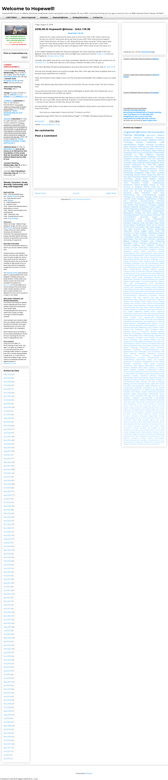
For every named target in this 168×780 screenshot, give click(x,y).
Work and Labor (147, 223)
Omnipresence (158, 355)
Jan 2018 (7, 740)
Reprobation (141, 359)
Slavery (136, 257)
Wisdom (152, 179)
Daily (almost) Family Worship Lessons (139, 118)
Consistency (127, 430)
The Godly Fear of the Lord (153, 299)
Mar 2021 (7, 601)
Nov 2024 (7, 440)
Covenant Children (140, 183)
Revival (135, 235)
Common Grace (128, 406)
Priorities (161, 416)
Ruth (125, 283)
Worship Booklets (135, 325)
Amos (154, 225)
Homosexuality (159, 303)
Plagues (136, 398)
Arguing (148, 402)
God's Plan (140, 319)
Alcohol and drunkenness (142, 317)
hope (156, 223)
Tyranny (142, 400)
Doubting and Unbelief (156, 279)
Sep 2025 (7, 404)
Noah (162, 436)
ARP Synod (160, 384)
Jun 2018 (7, 722)
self (157, 444)
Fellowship (127, 215)
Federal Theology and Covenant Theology (143, 196)
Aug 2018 (7, 715)
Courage (126, 247)
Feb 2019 (7, 693)
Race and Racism (158, 291)
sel (154, 444)
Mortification (128, 203)
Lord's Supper (155, 207)
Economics (152, 251)
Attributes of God (157, 259)
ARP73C (13, 95)
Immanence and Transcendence (133, 412)
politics (152, 307)
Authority (156, 215)
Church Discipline (156, 235)
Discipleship (146, 267)
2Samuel (161, 161)
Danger (125, 432)
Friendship (127, 243)
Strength (143, 235)
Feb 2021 (7, 605)
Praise (125, 323)
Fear (141, 257)
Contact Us (98, 17)
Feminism (139, 337)
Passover (161, 331)
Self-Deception (129, 343)
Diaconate (144, 217)
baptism (143, 159)
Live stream (142, 140)
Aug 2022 (7, 539)
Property (150, 438)
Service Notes (136, 420)
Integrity (161, 376)
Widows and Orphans (131, 301)
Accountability (140, 402)
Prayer (141, 144)
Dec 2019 (7, 656)
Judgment (155, 163)
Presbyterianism (129, 357)
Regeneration (143, 161)
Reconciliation (158, 237)
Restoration (148, 341)
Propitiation (142, 305)
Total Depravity (141, 205)
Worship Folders (144, 384)
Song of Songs (12, 218)
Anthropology (149, 335)
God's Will (154, 261)
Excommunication (130, 295)
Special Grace (154, 420)
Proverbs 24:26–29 (11, 81)
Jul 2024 (7, 455)
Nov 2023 (7, 484)
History (161, 329)
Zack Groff (136, 444)
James (126, 225)
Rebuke (126, 293)
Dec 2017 (7, 744)
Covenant (160, 173)
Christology (127, 153)
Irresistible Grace (150, 412)
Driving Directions (80, 17)
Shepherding (128, 259)
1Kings (149, 175)
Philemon (135, 380)
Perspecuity (134, 438)
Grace (134, 161)
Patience (161, 321)
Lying (135, 305)
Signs (141, 299)
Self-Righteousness (144, 323)
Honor (153, 311)
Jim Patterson (149, 434)
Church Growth (142, 404)
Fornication (153, 295)
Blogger (89, 773)
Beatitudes (160, 317)
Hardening (160, 319)
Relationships (133, 418)
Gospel (154, 217)
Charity (149, 301)
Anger (157, 307)
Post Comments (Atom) (80, 199)
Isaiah (125, 147)
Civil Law (161, 386)
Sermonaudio (155, 132)
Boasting (137, 349)
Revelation (147, 151)
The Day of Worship (156, 382)
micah (147, 219)
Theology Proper (130, 277)
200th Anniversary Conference (149, 345)
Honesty (135, 376)
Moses (132, 396)
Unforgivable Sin (148, 361)
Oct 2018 (7, 707)
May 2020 (7, 638)
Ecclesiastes (159, 189)
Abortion (126, 368)
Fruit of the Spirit (142, 265)
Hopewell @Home (60, 17)
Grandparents (127, 434)
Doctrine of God (158, 372)
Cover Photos (135, 430)
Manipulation (144, 436)
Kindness (126, 394)
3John (125, 317)
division (162, 422)
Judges (144, 231)
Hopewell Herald (143, 163)
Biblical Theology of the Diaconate (149, 181)
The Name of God (145, 422)
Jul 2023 (7, 499)
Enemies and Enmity (143, 229)
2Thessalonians (153, 263)
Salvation (135, 215)
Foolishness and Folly (146, 309)
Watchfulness (160, 442)
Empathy (149, 432)
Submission (136, 263)
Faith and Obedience (154, 167)
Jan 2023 (7, 521)
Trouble (153, 422)
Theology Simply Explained (139, 142)
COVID (143, 301)
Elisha (143, 432)
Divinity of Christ (157, 185)
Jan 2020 (7, 653)
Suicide (162, 420)
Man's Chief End (156, 231)
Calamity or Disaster (156, 368)
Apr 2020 (7, 642)
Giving (136, 231)
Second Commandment (145, 203)
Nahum (10, 200)
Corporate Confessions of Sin (146, 388)
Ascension (160, 347)
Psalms (160, 135)
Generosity (127, 231)
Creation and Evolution (132, 303)
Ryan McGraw (141, 382)
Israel (159, 255)
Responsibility (139, 341)
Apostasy (126, 327)
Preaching (136, 177)
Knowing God (159, 378)
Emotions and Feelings (142, 408)
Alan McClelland (143, 424)
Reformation (128, 239)
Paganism (126, 438)
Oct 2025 (7, 400)
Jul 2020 (7, 631)
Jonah (137, 289)
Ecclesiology (128, 175)
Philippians (152, 157)
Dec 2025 (7, 393)
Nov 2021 (7, 572)
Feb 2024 (7, 473)
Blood (125, 404)
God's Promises (140, 243)
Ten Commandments (146, 195)
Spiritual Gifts (138, 259)
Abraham (134, 368)
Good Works (144, 207)
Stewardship (159, 398)
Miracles (152, 265)
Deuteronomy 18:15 (55, 56)
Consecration (128, 237)
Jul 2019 (7, 675)
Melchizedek (153, 394)
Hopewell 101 (146, 177)
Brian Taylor (143, 368)
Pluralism (126, 416)
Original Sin (127, 380)
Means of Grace (158, 177)
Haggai (134, 434)
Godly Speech (158, 197)
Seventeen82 (147, 398)
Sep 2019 (7, 667)
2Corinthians (159, 191)
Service (130, 257)
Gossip (131, 281)
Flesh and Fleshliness (134, 410)
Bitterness (127, 349)
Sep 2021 (7, 579)
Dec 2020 (7, 612)
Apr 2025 (7, 422)
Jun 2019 (7, 678)
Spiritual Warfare (149, 269)
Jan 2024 (7, 477)
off (153, 444)
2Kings (138, 179)
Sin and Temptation (144, 191)
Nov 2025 (7, 396)
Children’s (8, 101)
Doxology (131, 432)
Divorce (149, 372)
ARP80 (6, 97)
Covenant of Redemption (147, 370)
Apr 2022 (7, 554)
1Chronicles (134, 293)
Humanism (140, 434)
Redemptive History (130, 299)
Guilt (134, 297)
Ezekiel (125, 410)
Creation (143, 233)
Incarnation (146, 211)
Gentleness (152, 392)
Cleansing (153, 255)
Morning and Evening (156, 313)
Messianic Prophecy (131, 223)
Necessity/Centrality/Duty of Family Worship (142, 112)
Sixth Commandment (138, 283)
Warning (152, 442)
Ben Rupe (134, 327)
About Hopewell (28, 17)
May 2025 (7, 418)
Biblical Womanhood (157, 402)
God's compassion (130, 339)
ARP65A (18, 97)
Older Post (111, 193)
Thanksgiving (132, 267)
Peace (161, 221)
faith (162, 159)
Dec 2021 (7, 568)
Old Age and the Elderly (154, 396)
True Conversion (146, 215)
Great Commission (137, 227)
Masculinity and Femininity (136, 355)
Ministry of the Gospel (131, 291)
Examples (155, 432)
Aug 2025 (7, 407)
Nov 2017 (7, 748)
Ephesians (133, 147)
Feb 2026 (7, 385)
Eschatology (159, 229)
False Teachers (144, 261)
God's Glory (158, 193)
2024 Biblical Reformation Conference (149, 366)
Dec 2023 (7, 481)
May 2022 (7, 550)
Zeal (154, 400)
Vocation (147, 259)
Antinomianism (129, 219)
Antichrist (157, 424)
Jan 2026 (7, 389)
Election (137, 175)
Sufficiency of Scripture (132, 361)
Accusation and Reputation (133, 386)
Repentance (137, 167)
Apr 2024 (7, 466)
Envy (136, 351)
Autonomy (137, 426)
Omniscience (128, 341)
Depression (131, 337)
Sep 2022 (7, 535)
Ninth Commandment (132, 269)
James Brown (143, 378)
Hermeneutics (155, 374)
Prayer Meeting (158, 151)
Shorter (7, 119)
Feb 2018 (7, 737)
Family (161, 223)
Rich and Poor (159, 341)
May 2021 (7, 594)
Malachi (137, 436)
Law (149, 275)
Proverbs (9, 228)
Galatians (143, 209)
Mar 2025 (7, 426)
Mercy (161, 213)
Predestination (158, 211)
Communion (159, 293)
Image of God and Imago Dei (146, 281)
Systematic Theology (142, 442)
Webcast (126, 444)
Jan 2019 (7, 697)
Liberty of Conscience (140, 331)
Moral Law (128, 191)
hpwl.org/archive (150, 120)
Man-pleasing (142, 394)
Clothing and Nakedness (156, 404)
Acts (133, 140)
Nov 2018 (7, 704)
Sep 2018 (7, 711)
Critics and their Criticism (147, 430)
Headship (141, 353)
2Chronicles (127, 402)
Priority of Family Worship (134, 110)
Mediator (161, 281)
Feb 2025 (7, 429)
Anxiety (161, 285)
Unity (139, 267)
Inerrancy (153, 376)
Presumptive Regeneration (149, 416)
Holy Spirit (156, 175)
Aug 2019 (7, 671)
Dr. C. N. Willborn (145, 390)
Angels (147, 386)
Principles (143, 438)
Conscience (133, 261)
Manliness (152, 436)
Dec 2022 (7, 524)
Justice (146, 257)
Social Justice (159, 315)
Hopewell (126, 331)
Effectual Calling (152, 271)
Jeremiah (161, 353)
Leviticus (126, 161)
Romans (138, 138)
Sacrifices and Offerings (145, 315)
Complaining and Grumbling (133, 285)
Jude (141, 289)
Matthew (148, 138)
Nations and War (157, 339)
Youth (133, 271)
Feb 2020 (7, 649)
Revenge (150, 305)
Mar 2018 (7, 733)
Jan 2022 (7, 565)
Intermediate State (130, 378)
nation (125, 424)
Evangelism (139, 173)
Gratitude (132, 353)
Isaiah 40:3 (110, 67)
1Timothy (160, 157)
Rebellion (154, 333)
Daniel (162, 406)
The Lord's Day (149, 165)
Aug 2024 (7, 451)
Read (75, 33)
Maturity (140, 414)
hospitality (160, 400)
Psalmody (146, 333)
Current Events (160, 430)
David (147, 329)
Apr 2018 (7, 729)
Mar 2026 (7, 382)
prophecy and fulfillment (143, 245)
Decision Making (128, 408)
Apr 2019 (7, 685)
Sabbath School (12, 196)
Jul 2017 (7, 755)
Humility (153, 161)
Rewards (153, 257)
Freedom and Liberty (131, 392)
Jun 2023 (7, 502)
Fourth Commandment (147, 221)
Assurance (127, 193)
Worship (126, 167)
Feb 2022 (7, 561)
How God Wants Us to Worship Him (138, 114)
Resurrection (128, 181)
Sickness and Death (148, 343)
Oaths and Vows (145, 291)
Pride (153, 187)
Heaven (147, 187)
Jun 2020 (7, 634)
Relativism (126, 440)
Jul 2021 (7, 587)
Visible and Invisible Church (133, 335)
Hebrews (151, 149)
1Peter (148, 225)
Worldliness (140, 225)
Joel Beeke (156, 434)
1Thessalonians (158, 219)
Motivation (139, 396)
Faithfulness (152, 233)
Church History (153, 327)
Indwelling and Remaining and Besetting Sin (140, 321)
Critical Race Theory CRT (151, 406)
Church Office (140, 251)
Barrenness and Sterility (150, 426)
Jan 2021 (7, 609)
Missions (151, 189)
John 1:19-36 (82, 29)
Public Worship (140, 157)
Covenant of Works (140, 279)
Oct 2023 (7, 488)
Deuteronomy (136, 151)
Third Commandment (144, 253)
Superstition (127, 400)
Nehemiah (148, 414)
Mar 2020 (7, 645)
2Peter (133, 402)
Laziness (146, 339)
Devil (162, 307)
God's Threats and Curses (154, 337)
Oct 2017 (7, 751)
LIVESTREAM (11, 17)
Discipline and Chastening (153, 241)
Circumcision (140, 271)
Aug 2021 (7, 583)
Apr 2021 (7, 598)
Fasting (126, 281)
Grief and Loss (150, 319)
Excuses (162, 408)
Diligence (160, 287)
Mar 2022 (7, 557)
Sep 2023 (7, 491)
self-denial (131, 424)
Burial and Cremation (147, 293)
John (58, 125)
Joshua (155, 213)
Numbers (143, 149)
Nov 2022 (7, 528)
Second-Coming (147, 201)
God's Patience (129, 289)
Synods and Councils (129, 422)
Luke (162, 142)
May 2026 (7, 374)
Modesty (153, 331)
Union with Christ (153, 159)
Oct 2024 (7, 444)
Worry (146, 307)
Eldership (134, 207)
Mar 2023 (7, 513)
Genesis (127, 138)
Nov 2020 (7, 616)
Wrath (143, 175)
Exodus (127, 140)
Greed (147, 374)
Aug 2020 (7, 627)
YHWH (131, 444)
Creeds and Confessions (133, 329)
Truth (151, 283)
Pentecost (127, 315)
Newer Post (40, 193)
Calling (125, 261)
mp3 (19, 95)
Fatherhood (142, 295)
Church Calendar (129, 370)
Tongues (136, 400)
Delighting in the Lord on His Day (137, 116)
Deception (134, 390)
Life (146, 285)
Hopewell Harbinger (140, 275)
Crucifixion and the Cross (136, 372)
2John (153, 347)
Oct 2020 (7, 620)
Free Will (161, 432)
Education (138, 432)
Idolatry (161, 179)
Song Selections (135, 440)
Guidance (148, 410)
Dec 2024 (7, 437)
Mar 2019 (7, 689)
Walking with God (130, 384)
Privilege (126, 418)
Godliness (154, 329)
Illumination (160, 410)
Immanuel (144, 376)
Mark (145, 179)
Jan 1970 (7, 759)
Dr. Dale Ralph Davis (130, 374)
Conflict (161, 327)
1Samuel (153, 171)
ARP (136, 424)
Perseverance (128, 195)
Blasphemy (143, 327)
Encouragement (129, 319)
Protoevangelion (159, 438)
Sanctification (129, 144)
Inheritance (151, 353)
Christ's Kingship (141, 185)
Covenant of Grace (131, 233)
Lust (153, 289)
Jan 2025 (7, 433)
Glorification (128, 169)
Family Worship (134, 135)
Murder (154, 275)
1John (125, 183)
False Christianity (142, 193)
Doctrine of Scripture (132, 187)
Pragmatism (135, 416)
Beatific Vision (144, 255)
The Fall (144, 263)
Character (135, 428)
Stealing (161, 333)
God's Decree (147, 303)
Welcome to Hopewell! (28, 8)
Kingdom (141, 199)
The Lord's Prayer (141, 249)
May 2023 (7, 506)
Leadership (148, 289)
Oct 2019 (7, 664)
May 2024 (7, 462)
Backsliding (134, 255)
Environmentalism (157, 390)
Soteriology (145, 420)
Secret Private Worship (145, 418)
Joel (162, 217)
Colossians (152, 205)
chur (157, 422)
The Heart (160, 275)
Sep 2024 (7, 448)
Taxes (138, 422)
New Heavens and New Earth (151, 297)
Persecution (128, 157)
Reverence (131, 382)
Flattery (142, 374)
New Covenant (153, 285)
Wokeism (149, 400)
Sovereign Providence (155, 145)
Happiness (138, 311)
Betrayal (154, 386)
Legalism (160, 205)
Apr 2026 (7, 378)
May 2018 (7, 726)
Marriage (138, 169)
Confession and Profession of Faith (152, 428)
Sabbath (161, 165)
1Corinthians (128, 179)
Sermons (44, 17)
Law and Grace (146, 237)
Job (140, 339)
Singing (157, 305)
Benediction (159, 283)
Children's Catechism (155, 155)
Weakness (133, 345)
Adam (140, 277)
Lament (134, 414)
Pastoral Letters (129, 199)
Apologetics (148, 277)
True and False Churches (144, 239)
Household (160, 392)
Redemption (143, 247)
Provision (141, 357)
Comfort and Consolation (133, 287)
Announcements (150, 169)
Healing (146, 311)
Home (76, 193)
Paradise (126, 398)
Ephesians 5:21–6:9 (9, 363)
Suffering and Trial (145, 147)
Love (136, 171)
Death (138, 211)
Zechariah (143, 444)
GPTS (143, 410)
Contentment (128, 221)
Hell (135, 189)
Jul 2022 (7, 543)
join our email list (15, 44)
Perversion (127, 333)
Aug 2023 (7, 495)
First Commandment (143, 273)
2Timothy (160, 201)
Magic (134, 394)
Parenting (144, 171)
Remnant (132, 323)
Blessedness (128, 213)
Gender (144, 392)
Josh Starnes (131, 436)
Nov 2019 (7, 660)
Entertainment (154, 408)
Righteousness (154, 247)
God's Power (153, 209)
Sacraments (142, 189)
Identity (154, 410)
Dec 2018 (7, 700)
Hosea (136, 237)
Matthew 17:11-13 (41, 63)
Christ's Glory (150, 173)
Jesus (162, 412)
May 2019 (7, 682)
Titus (140, 219)
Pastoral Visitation (158, 414)
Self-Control (157, 418)
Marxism (158, 436)
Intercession (127, 305)
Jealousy (158, 412)
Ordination (160, 245)
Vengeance (153, 249)
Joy (158, 187)
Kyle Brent (127, 414)
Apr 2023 (7, 510)
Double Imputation (130, 309)
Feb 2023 (7, 517)
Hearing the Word (143, 213)
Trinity (162, 163)
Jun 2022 (7, 546)
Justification (136, 165)
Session (138, 343)
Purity (134, 315)
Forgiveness (134, 209)
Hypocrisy (160, 311)
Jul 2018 (7, 718)
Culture (154, 287)
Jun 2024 (7, 459)
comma (149, 444)
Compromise (128, 388)
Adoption (127, 207)
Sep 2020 (7, 623)
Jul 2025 (7, 411)
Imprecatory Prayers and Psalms (135, 313)
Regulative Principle (131, 159)
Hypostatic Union (158, 267)
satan (153, 384)
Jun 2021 (7, 590)
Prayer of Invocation (147, 380)
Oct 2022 (7, 532)
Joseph (151, 378)
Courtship (134, 247)
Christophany (132, 404)
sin (159, 444)
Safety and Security (156, 359)
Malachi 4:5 (101, 54)
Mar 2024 (7, 470)
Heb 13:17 (7, 285)
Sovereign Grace (130, 163)
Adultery (126, 255)
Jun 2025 (7, 415)
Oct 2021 (7, 576)
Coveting (147, 287)
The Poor (139, 307)
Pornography (137, 333)
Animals (151, 424)
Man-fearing (160, 289)
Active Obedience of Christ (153, 325)
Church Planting (158, 301)
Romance (160, 257)
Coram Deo (138, 406)
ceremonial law (158, 253)
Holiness (126, 165)
